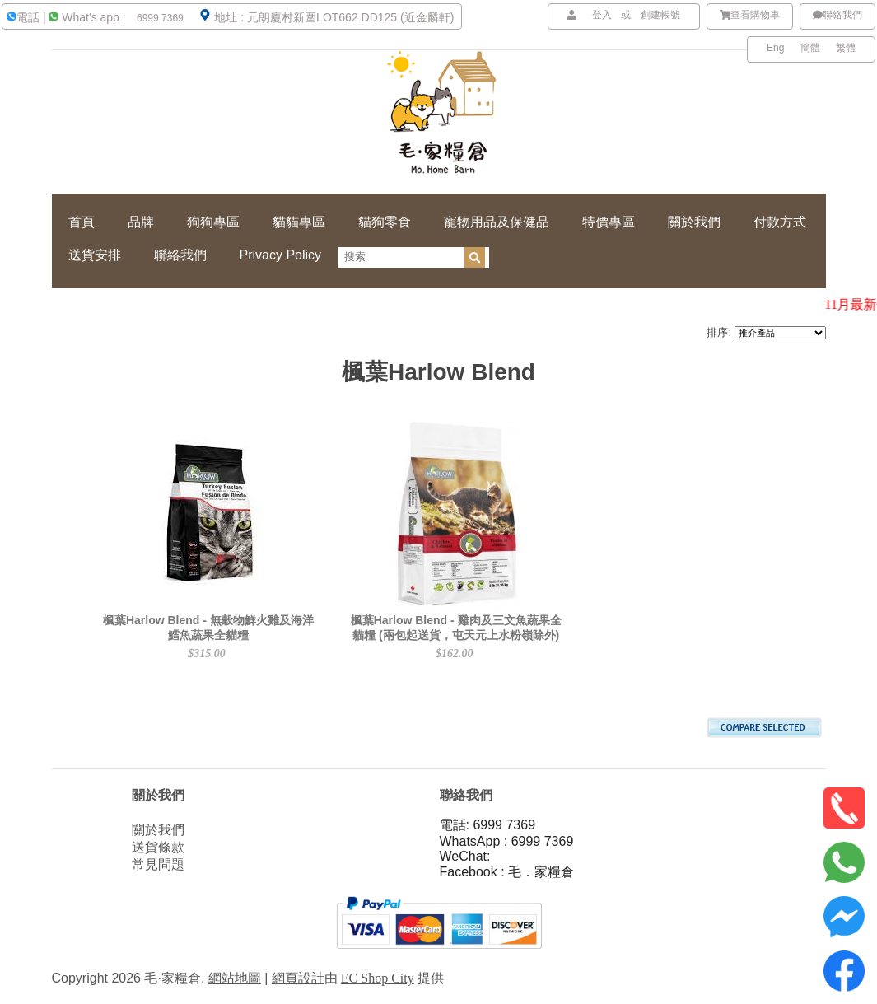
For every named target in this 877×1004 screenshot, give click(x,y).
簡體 (810, 48)
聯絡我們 (837, 15)
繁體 (846, 48)
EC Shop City (377, 978)
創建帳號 (660, 15)
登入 (602, 15)
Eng (775, 48)
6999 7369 (159, 18)
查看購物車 (750, 15)
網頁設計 (298, 978)
